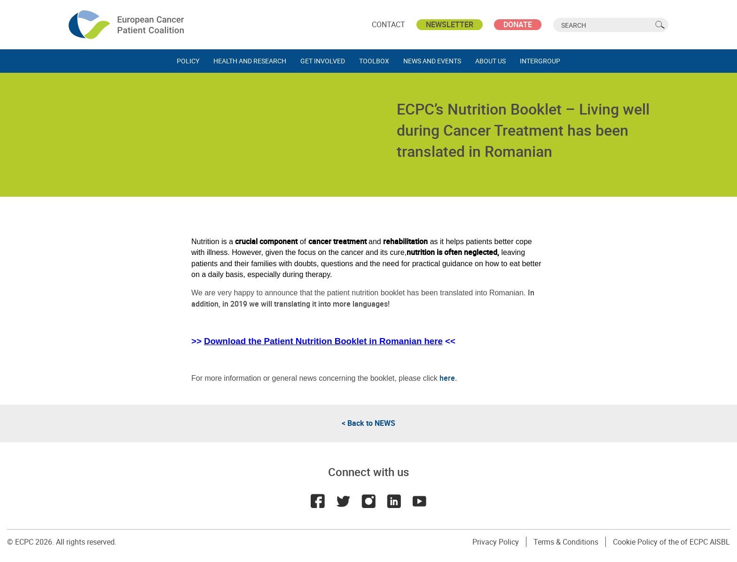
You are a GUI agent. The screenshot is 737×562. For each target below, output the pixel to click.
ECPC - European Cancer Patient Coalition (127, 24)
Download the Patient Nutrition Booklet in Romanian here (323, 341)
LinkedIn (394, 501)
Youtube (419, 501)
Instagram (368, 501)
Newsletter (449, 24)
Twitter (343, 501)
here (447, 378)
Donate (517, 24)
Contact (388, 24)
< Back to (368, 423)
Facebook (318, 501)
